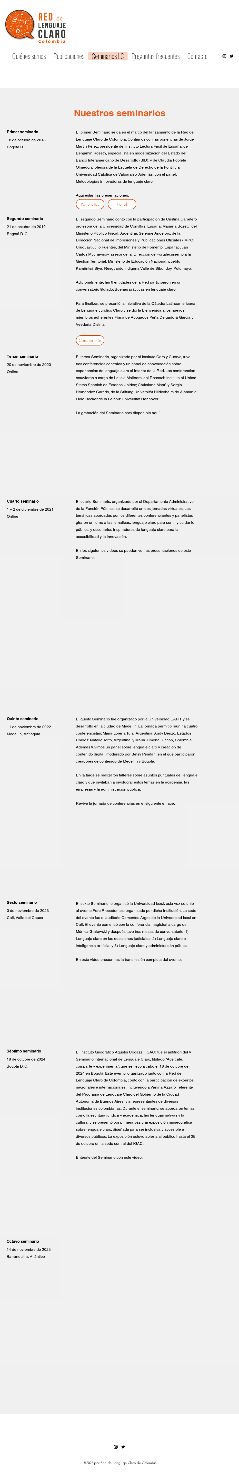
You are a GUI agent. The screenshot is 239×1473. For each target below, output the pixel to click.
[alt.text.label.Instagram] (224, 56)
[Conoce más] (90, 340)
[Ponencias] (90, 204)
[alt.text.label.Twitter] (231, 56)
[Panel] (122, 204)
